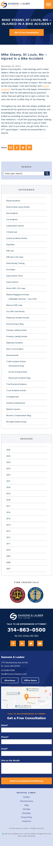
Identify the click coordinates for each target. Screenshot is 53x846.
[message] (26, 768)
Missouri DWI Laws (14, 305)
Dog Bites (10, 244)
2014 (8, 525)
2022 (8, 475)
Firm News (10, 269)
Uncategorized (12, 396)
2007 (8, 568)
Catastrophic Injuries (15, 225)
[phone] (26, 741)
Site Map (26, 809)
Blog (27, 805)
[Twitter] (23, 147)
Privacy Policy (26, 817)
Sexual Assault (12, 355)
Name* (4, 725)
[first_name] (26, 729)
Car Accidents (11, 219)
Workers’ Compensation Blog (18, 415)
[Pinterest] (29, 147)
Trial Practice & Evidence (16, 384)
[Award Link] (17, 595)
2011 (8, 543)
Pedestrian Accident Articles (17, 317)
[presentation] (48, 4)
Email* (4, 748)
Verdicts (26, 797)
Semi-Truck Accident (14, 349)
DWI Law (10, 251)
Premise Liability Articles (16, 330)
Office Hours (30, 680)
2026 (8, 450)
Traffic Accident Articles (16, 361)
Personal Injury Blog (14, 324)
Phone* (5, 737)
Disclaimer (26, 813)
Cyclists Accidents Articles (16, 238)
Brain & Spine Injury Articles (18, 207)
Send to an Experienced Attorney (26, 781)
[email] (26, 753)
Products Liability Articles (16, 336)
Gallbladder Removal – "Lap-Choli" (23, 299)
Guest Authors (12, 282)
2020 (8, 487)
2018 (8, 500)
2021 (8, 481)
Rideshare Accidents (14, 342)
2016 (8, 512)
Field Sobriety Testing (15, 263)
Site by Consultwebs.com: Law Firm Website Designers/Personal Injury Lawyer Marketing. (26, 835)
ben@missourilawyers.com (14, 674)
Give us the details (10, 760)
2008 (8, 562)
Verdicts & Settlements (15, 403)
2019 (8, 493)
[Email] (10, 147)
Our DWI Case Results (15, 311)
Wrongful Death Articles (16, 421)
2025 (8, 456)
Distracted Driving (16, 366)
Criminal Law (11, 232)
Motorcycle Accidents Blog (19, 378)
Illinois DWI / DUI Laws (15, 288)
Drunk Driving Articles (18, 372)
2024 (8, 462)
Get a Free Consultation (26, 32)
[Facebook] (17, 147)
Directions (10, 680)
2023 (8, 468)
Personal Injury (26, 801)
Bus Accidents (12, 213)
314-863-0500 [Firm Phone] (26, 629)
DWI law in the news (14, 257)
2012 (8, 537)
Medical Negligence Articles (17, 294)
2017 (8, 506)
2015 (8, 518)
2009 (8, 556)
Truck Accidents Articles (16, 390)
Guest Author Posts (14, 276)
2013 (8, 531)
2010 (8, 550)
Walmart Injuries (13, 409)
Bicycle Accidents (13, 200)
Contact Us (26, 821)
